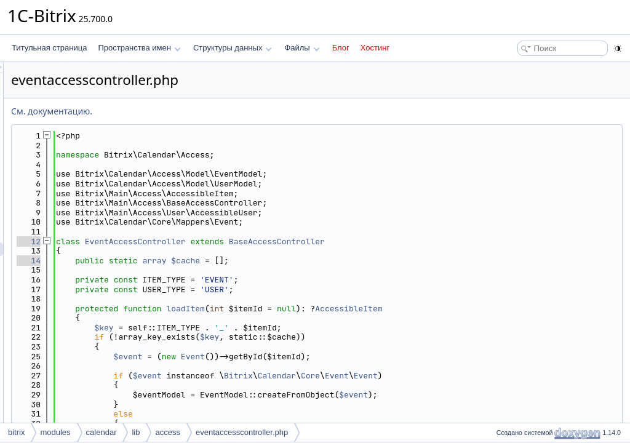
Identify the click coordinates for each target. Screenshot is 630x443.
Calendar (431, 375)
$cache (339, 260)
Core (464, 375)
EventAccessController (289, 241)
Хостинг (375, 47)
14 (182, 260)
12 (182, 241)
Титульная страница (49, 47)
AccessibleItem (502, 308)
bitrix (16, 432)
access (167, 432)
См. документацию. (205, 111)
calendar (101, 432)
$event (282, 356)
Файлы (301, 47)
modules (55, 432)
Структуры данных (232, 47)
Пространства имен (139, 47)
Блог (340, 47)
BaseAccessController (431, 241)
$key (257, 327)
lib (136, 432)
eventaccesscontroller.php (242, 432)
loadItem (339, 308)
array (308, 260)
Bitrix (392, 375)
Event (347, 356)
